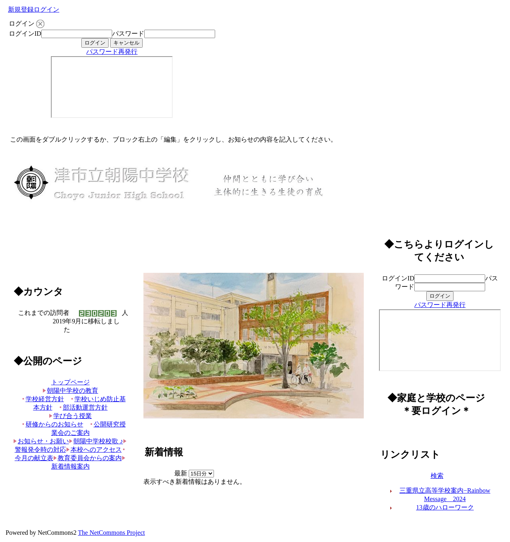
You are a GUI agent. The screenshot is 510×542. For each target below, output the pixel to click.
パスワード (128, 33)
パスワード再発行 (111, 51)
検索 (437, 475)
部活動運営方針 (83, 407)
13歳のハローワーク (445, 507)
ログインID (25, 33)
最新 (194, 473)
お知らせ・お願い (41, 441)
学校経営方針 (42, 399)
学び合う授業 (70, 415)
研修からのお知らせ (52, 424)
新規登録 (21, 9)
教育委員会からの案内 (87, 458)
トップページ (70, 382)
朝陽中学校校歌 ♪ (96, 441)
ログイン (46, 9)
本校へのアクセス (94, 449)
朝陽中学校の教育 (70, 390)
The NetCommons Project (111, 532)
